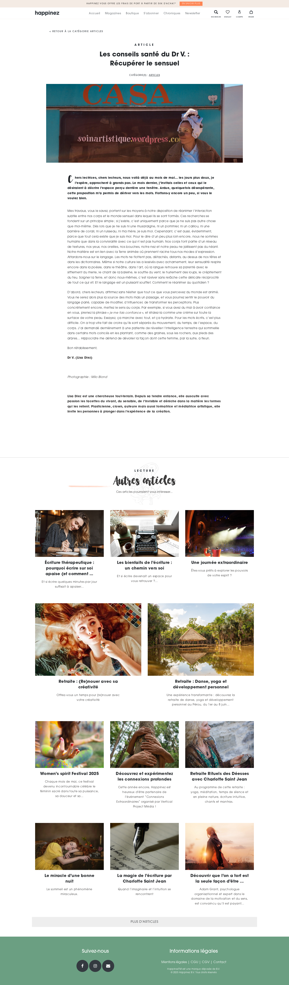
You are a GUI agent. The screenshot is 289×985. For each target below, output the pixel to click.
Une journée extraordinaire (219, 563)
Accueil (94, 13)
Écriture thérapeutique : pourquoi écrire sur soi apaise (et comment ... (69, 568)
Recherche (216, 14)
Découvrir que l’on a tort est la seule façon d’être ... (219, 879)
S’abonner (151, 13)
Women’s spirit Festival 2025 (69, 774)
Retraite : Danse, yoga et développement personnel (201, 684)
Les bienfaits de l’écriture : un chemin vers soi (144, 566)
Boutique (132, 13)
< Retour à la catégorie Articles (76, 31)
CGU (194, 962)
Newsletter (192, 13)
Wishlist (227, 14)
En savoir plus (191, 4)
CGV (206, 962)
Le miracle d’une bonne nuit (69, 879)
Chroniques (172, 13)
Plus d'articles (144, 922)
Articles (154, 75)
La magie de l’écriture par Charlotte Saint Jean (144, 879)
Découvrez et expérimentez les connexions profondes (144, 777)
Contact (219, 962)
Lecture (144, 471)
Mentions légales (174, 962)
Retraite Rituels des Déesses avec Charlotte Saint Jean (219, 777)
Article (144, 45)
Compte (239, 14)
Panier (251, 14)
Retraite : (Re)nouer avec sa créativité (88, 684)
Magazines (113, 13)
